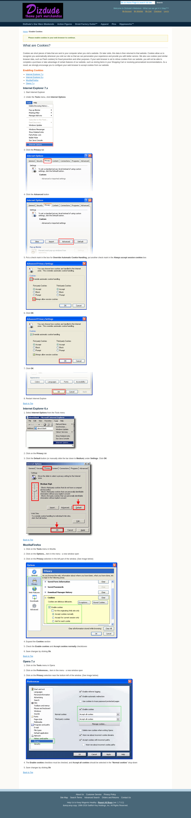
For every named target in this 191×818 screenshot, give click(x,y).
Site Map (64, 797)
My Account (127, 11)
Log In (166, 11)
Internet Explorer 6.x (34, 77)
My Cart (148, 11)
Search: (118, 2)
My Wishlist (138, 11)
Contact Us (126, 797)
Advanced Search (92, 797)
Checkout (157, 11)
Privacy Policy (110, 794)
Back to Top (28, 403)
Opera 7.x (30, 83)
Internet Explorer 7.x (34, 74)
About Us (80, 794)
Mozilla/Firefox (32, 80)
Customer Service (93, 794)
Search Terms (76, 797)
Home (25, 32)
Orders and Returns (110, 797)
